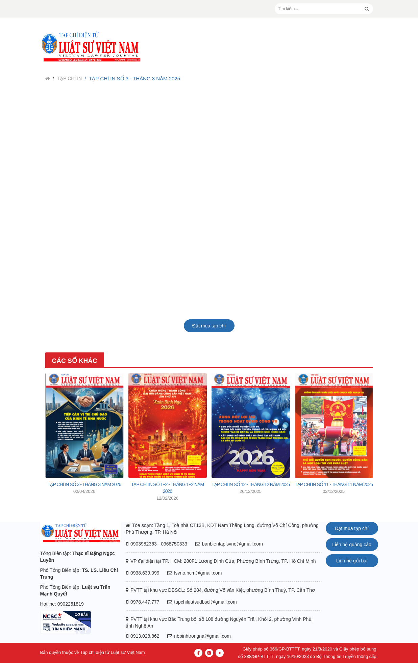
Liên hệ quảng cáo (351, 544)
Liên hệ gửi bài (352, 560)
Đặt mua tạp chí (209, 325)
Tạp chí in (69, 78)
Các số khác (74, 360)
